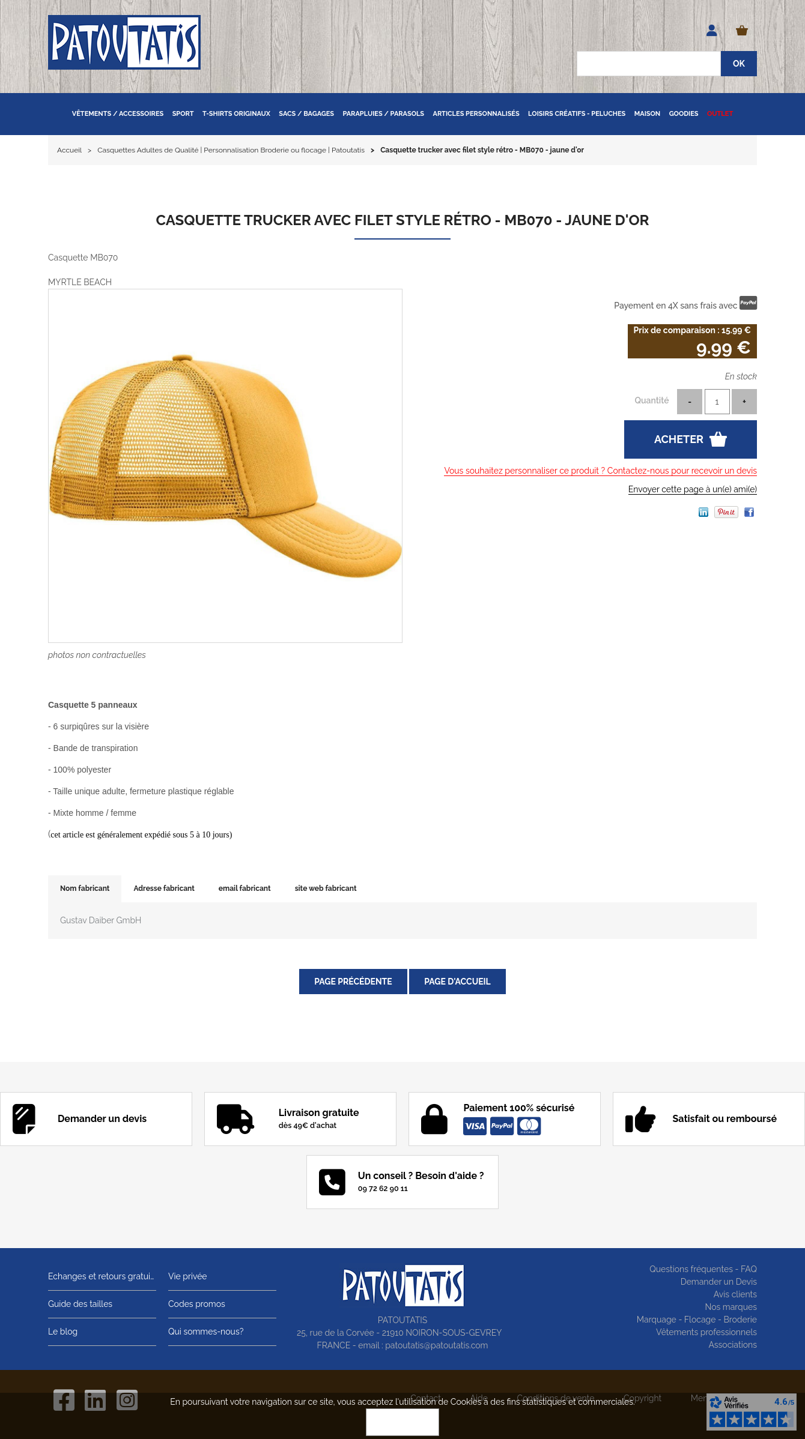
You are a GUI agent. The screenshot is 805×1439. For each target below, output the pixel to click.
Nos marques (731, 1307)
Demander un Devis (719, 1282)
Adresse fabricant (163, 888)
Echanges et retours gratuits (102, 1276)
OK (402, 1422)
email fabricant (245, 888)
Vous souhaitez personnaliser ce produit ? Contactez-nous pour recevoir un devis (600, 470)
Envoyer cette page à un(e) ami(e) (692, 489)
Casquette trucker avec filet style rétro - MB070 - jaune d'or (402, 220)
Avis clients (735, 1294)
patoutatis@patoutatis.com (436, 1345)
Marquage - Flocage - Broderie (697, 1319)
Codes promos (196, 1304)
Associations (732, 1345)
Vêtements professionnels (706, 1332)
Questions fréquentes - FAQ (703, 1269)
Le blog (62, 1331)
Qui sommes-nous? (205, 1331)
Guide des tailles (80, 1304)
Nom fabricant (84, 888)
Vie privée (187, 1276)
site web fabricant (326, 888)
